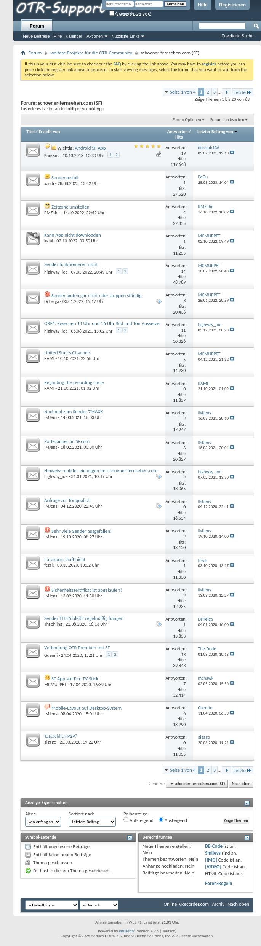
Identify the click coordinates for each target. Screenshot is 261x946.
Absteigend (173, 820)
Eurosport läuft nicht (64, 559)
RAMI (49, 358)
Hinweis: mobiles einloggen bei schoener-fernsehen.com (100, 470)
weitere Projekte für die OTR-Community (91, 53)
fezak (49, 565)
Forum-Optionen (187, 119)
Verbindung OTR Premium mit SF (77, 647)
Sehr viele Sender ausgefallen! (81, 531)
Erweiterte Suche (237, 35)
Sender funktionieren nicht (71, 264)
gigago (50, 742)
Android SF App (90, 148)
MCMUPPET (55, 684)
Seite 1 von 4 (183, 92)
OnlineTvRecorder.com (186, 904)
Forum (37, 26)
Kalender (74, 36)
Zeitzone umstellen (70, 207)
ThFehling (53, 624)
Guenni (51, 655)
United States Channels (67, 352)
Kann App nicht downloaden (72, 235)
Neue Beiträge (36, 36)
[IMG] (211, 860)
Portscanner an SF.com (67, 441)
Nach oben (241, 783)
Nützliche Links (125, 36)
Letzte (242, 92)
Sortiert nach (81, 814)
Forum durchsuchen (227, 119)
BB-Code (214, 846)
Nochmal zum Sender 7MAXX (73, 411)
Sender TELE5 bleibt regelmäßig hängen (83, 618)
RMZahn (52, 212)
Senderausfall (64, 177)
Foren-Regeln (218, 883)
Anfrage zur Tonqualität (67, 500)
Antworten (177, 131)
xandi (49, 183)
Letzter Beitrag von (217, 131)
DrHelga (51, 301)
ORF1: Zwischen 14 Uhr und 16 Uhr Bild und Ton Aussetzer (102, 323)
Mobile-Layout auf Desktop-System (86, 708)
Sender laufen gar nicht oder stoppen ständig (96, 295)
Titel (30, 131)
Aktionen (94, 36)
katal (48, 241)
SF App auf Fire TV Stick (74, 679)
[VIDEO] (213, 867)
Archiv (218, 904)
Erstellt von (49, 131)
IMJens (50, 417)
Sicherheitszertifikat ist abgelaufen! (86, 590)
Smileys (213, 853)
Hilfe (203, 5)
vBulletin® (127, 930)
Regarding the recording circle (74, 382)
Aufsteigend (138, 820)
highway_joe (55, 272)
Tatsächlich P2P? (60, 736)
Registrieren (232, 5)
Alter (30, 814)
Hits (179, 137)
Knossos (51, 155)
